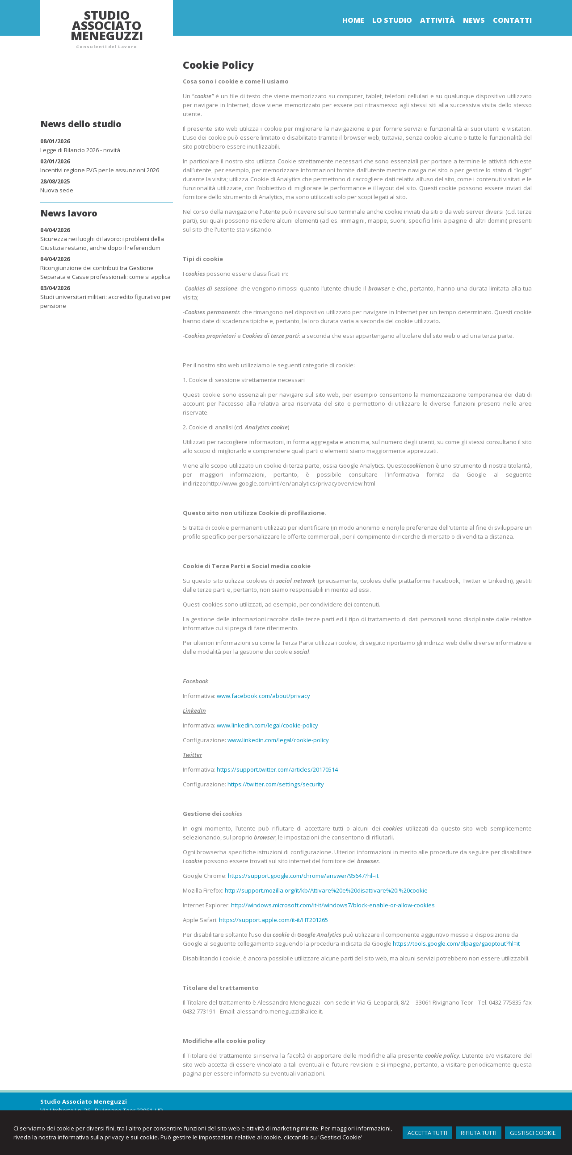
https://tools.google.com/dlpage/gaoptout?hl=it (456, 943)
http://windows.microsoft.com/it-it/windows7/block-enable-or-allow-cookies (333, 905)
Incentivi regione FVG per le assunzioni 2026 (99, 170)
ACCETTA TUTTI (427, 1133)
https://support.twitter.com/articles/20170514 (277, 769)
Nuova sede (56, 190)
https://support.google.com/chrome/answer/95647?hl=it (303, 876)
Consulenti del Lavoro (106, 47)
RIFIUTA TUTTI (478, 1133)
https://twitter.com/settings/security (275, 784)
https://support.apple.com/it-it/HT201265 (273, 920)
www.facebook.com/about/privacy (263, 696)
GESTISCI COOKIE (533, 1133)
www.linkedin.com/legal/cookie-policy (267, 725)
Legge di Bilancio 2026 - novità (80, 150)
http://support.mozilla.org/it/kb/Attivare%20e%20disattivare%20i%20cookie (326, 890)
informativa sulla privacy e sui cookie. (108, 1137)
